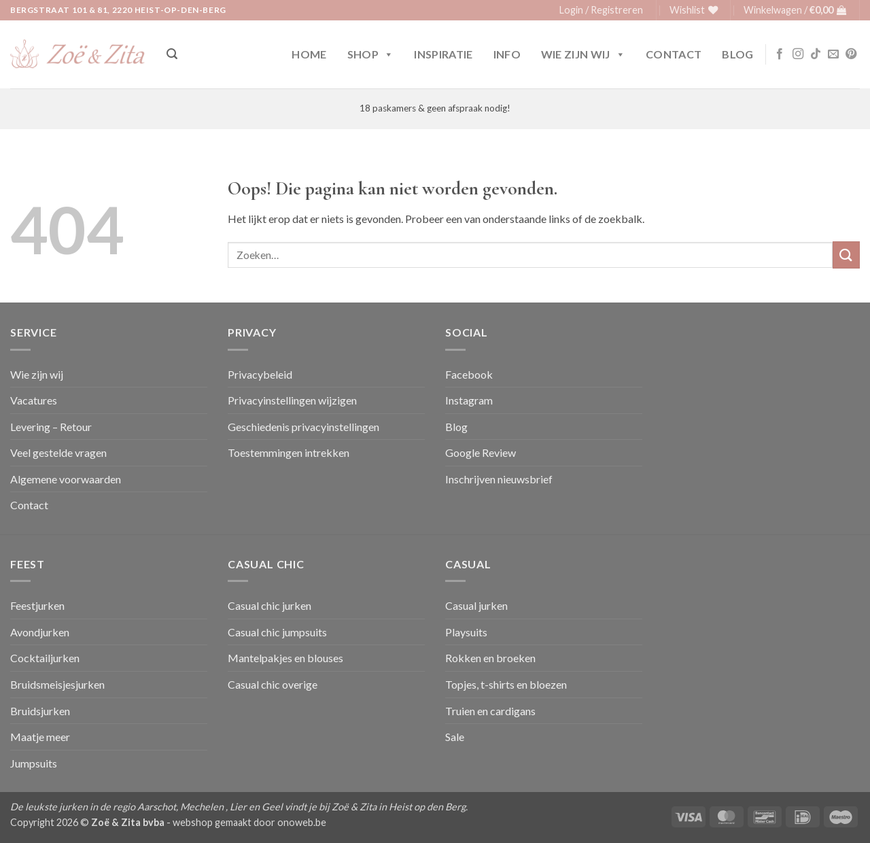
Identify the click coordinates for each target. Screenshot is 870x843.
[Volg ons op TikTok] (815, 54)
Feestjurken (37, 605)
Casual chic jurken (269, 605)
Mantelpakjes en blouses (285, 657)
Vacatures (33, 400)
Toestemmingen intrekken (288, 452)
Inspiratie (443, 54)
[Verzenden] (846, 254)
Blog (737, 54)
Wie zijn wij (583, 54)
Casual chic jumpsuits (277, 631)
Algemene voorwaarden (65, 478)
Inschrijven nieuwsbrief (499, 478)
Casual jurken (476, 605)
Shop (370, 54)
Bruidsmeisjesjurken (57, 684)
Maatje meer (40, 736)
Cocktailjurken (45, 657)
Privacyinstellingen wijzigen (292, 400)
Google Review (480, 452)
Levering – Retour (51, 426)
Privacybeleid (260, 374)
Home (309, 54)
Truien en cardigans (490, 710)
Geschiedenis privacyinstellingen (303, 426)
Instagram (469, 400)
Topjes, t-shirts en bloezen (506, 684)
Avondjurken (39, 631)
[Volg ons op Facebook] (779, 54)
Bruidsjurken (40, 710)
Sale (454, 736)
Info (507, 54)
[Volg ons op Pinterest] (851, 54)
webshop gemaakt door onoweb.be (249, 822)
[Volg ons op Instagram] (798, 54)
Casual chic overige (272, 684)
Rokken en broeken (490, 657)
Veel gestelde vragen (58, 452)
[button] (601, 10)
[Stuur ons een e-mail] (833, 54)
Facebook (469, 374)
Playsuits (466, 631)
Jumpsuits (33, 763)
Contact (673, 54)
